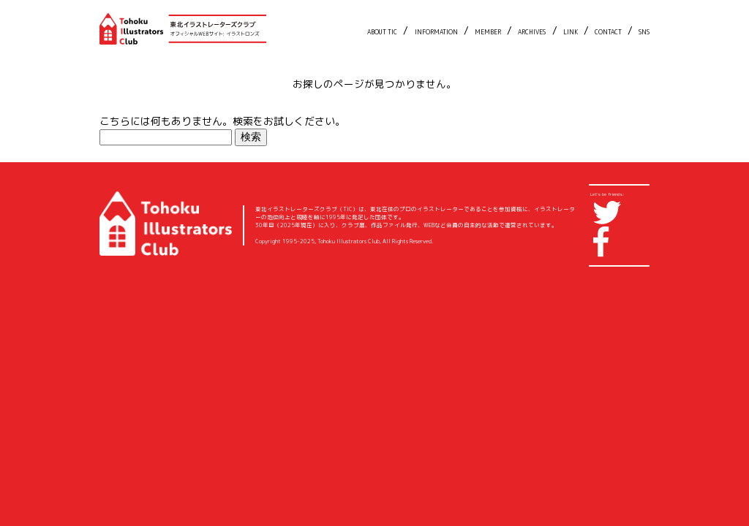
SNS (644, 32)
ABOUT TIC (382, 32)
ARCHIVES (532, 32)
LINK (570, 32)
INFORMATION (436, 32)
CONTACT (608, 32)
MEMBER (488, 32)
